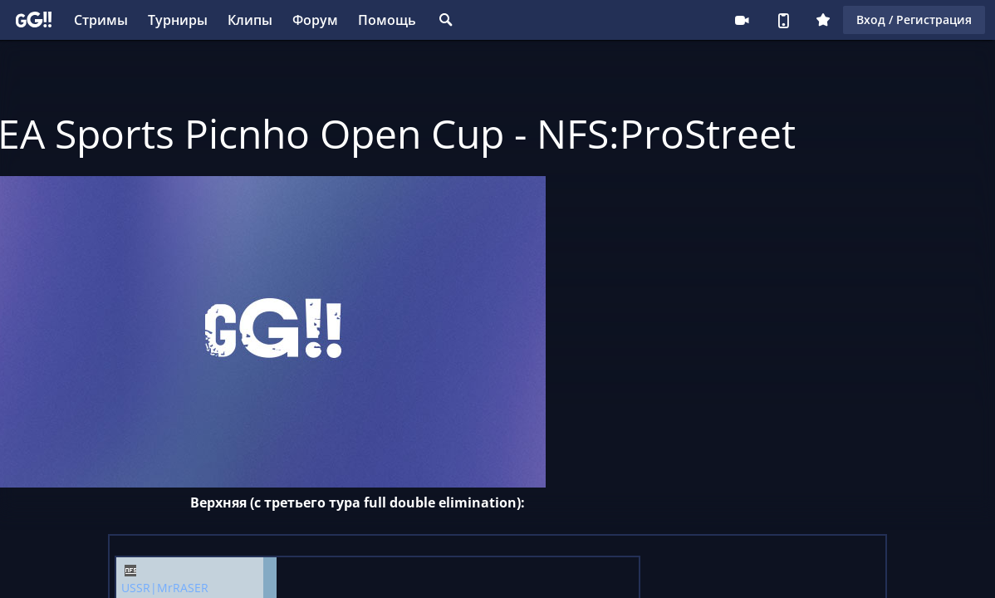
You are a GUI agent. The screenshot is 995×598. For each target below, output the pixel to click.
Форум (315, 20)
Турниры (178, 20)
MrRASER (182, 588)
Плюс (823, 19)
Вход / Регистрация (914, 19)
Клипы (250, 20)
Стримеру (742, 20)
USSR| (139, 588)
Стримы (101, 20)
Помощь (387, 20)
